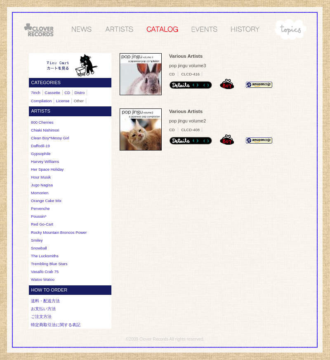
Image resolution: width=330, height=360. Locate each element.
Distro (80, 92)
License (63, 101)
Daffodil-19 (40, 146)
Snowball (39, 248)
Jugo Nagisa (42, 185)
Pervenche (40, 208)
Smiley (37, 240)
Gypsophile (41, 153)
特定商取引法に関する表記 (55, 324)
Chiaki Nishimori (45, 130)
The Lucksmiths (45, 256)
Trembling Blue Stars (49, 263)
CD (67, 92)
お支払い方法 (43, 308)
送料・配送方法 (45, 301)
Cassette (52, 92)
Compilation (41, 101)
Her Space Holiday (47, 169)
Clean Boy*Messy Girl (50, 138)
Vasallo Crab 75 (45, 271)
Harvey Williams (45, 161)
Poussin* (39, 216)
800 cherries (42, 122)
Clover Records (153, 339)
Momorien (39, 193)
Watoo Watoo (42, 279)
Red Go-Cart (42, 224)
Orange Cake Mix (46, 200)
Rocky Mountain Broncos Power (59, 232)
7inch (35, 92)
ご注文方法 (41, 316)
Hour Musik (41, 177)
